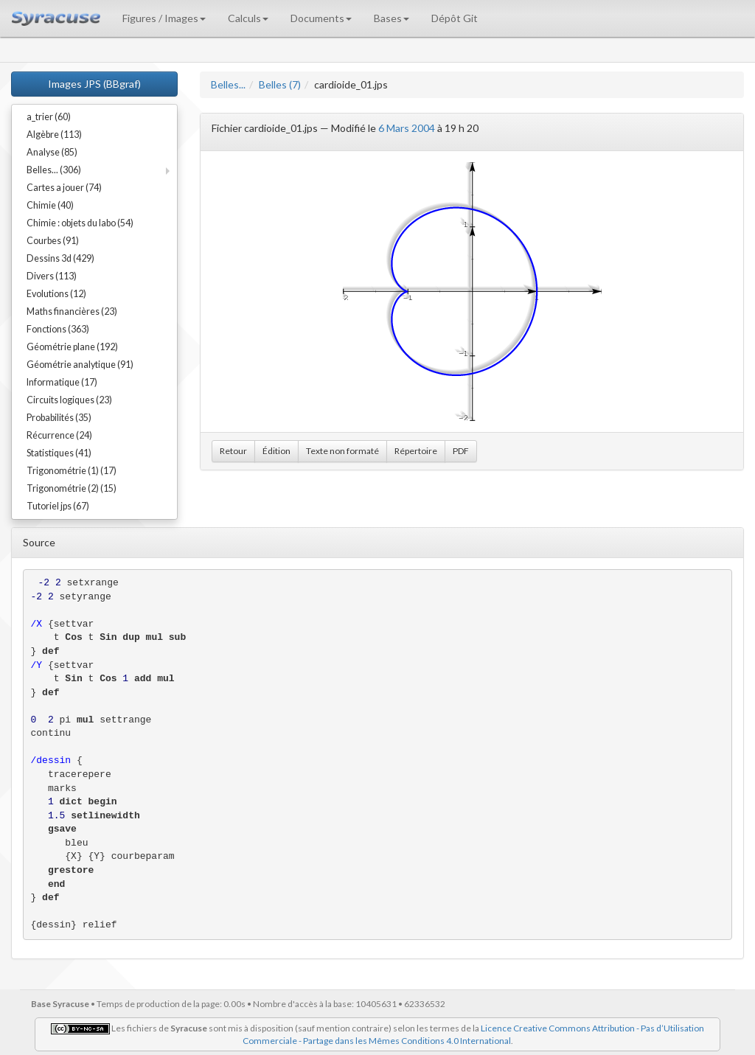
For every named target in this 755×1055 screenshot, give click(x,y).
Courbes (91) (53, 240)
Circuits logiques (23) (69, 399)
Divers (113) (52, 276)
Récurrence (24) (59, 435)
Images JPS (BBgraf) (94, 83)
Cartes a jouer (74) (64, 187)
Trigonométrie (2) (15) (71, 488)
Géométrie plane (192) (72, 346)
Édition (276, 450)
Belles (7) (280, 84)
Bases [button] (391, 18)
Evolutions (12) (56, 293)
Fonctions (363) (58, 329)
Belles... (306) (54, 169)
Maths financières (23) (72, 311)
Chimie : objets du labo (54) (80, 223)
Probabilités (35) (59, 417)
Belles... (228, 84)
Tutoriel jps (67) (58, 506)
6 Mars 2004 (406, 128)
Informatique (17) (62, 382)
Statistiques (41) (59, 453)
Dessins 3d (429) (60, 258)
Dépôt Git (454, 18)
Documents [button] (321, 18)
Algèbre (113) (54, 134)
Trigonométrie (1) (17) (71, 470)
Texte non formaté (342, 450)
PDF (461, 450)
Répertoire (415, 450)
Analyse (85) (52, 152)
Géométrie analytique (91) (80, 364)
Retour (233, 450)
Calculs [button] (248, 18)
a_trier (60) (49, 116)
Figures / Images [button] (164, 18)
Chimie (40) (50, 205)
